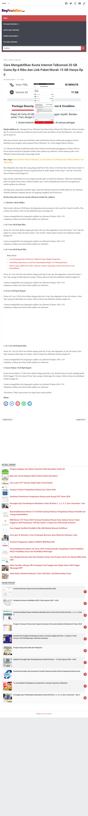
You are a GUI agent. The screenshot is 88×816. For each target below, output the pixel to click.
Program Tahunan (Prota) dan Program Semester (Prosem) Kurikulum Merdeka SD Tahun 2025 (47, 624)
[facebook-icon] (66, 3)
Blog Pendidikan (47, 714)
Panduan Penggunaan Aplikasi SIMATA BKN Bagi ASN (32, 542)
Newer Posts (7, 419)
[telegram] (29, 403)
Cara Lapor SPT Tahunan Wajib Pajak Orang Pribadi (31, 483)
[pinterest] (17, 403)
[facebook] (6, 403)
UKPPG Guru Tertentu (11, 30)
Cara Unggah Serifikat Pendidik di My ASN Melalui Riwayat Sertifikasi (38, 528)
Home (5, 18)
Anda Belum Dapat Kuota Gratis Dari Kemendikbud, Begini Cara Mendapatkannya (38, 262)
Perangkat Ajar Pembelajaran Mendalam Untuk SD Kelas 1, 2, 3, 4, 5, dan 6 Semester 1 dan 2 (46, 695)
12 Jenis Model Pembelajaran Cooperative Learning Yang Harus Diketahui (40, 683)
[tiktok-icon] (84, 3)
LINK (63, 216)
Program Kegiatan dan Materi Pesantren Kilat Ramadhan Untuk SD (37, 469)
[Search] (42, 48)
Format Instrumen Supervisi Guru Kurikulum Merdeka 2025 (34, 589)
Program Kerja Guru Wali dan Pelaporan (27, 648)
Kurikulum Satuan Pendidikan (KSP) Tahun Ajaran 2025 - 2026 (36, 600)
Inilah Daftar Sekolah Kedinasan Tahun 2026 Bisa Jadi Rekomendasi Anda (40, 573)
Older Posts (81, 419)
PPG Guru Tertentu (10, 24)
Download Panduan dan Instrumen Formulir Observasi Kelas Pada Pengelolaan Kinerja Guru (46, 671)
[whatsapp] (23, 403)
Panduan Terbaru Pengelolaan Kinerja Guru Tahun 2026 (33, 490)
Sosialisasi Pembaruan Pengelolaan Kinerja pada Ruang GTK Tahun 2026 (40, 496)
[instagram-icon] (75, 3)
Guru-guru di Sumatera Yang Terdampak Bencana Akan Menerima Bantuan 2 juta (43, 535)
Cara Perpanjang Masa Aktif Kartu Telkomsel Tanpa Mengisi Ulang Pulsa (34, 259)
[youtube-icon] (80, 3)
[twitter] (12, 403)
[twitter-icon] (71, 3)
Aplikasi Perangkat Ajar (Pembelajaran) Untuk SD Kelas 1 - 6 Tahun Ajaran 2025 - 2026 (44, 659)
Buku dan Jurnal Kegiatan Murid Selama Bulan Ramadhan (34, 476)
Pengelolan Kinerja (10, 36)
